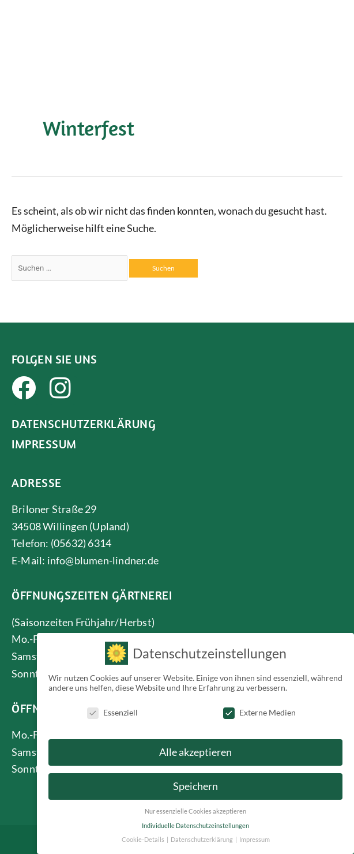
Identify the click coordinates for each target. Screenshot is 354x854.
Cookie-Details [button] (143, 835)
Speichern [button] (195, 782)
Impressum (44, 443)
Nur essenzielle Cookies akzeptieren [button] (195, 807)
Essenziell (112, 708)
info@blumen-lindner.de (103, 560)
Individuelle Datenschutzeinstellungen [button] (195, 821)
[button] (335, 20)
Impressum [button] (254, 835)
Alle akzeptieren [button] (195, 748)
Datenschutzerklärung (84, 423)
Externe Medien (259, 708)
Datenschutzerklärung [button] (202, 835)
